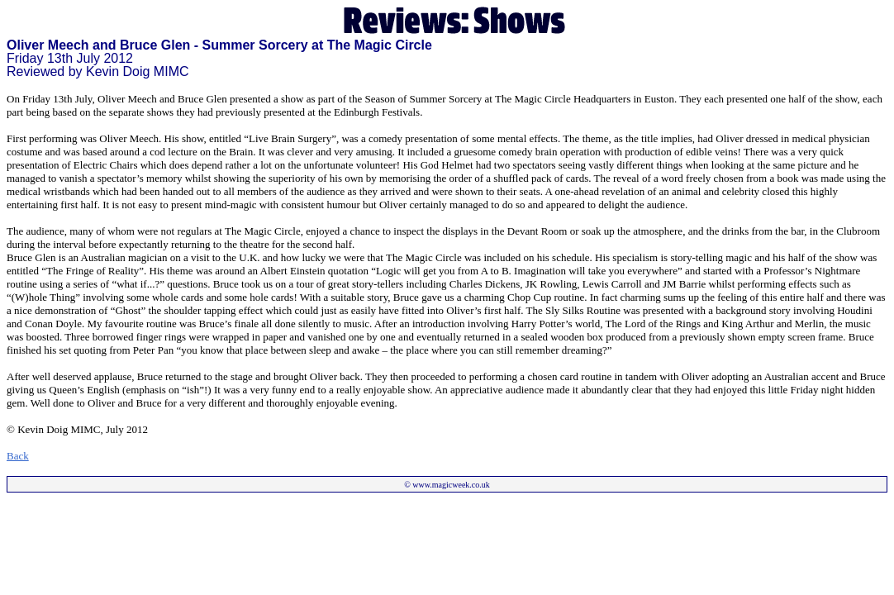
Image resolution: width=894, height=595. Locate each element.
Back (18, 456)
